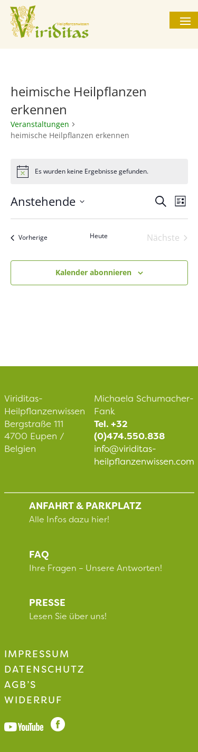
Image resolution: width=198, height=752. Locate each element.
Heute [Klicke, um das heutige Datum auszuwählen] (99, 236)
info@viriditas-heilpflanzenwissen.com (144, 455)
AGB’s (20, 684)
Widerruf (33, 700)
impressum (37, 654)
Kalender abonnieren (93, 272)
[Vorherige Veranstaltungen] (29, 237)
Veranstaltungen (40, 124)
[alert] (99, 171)
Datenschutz (44, 669)
